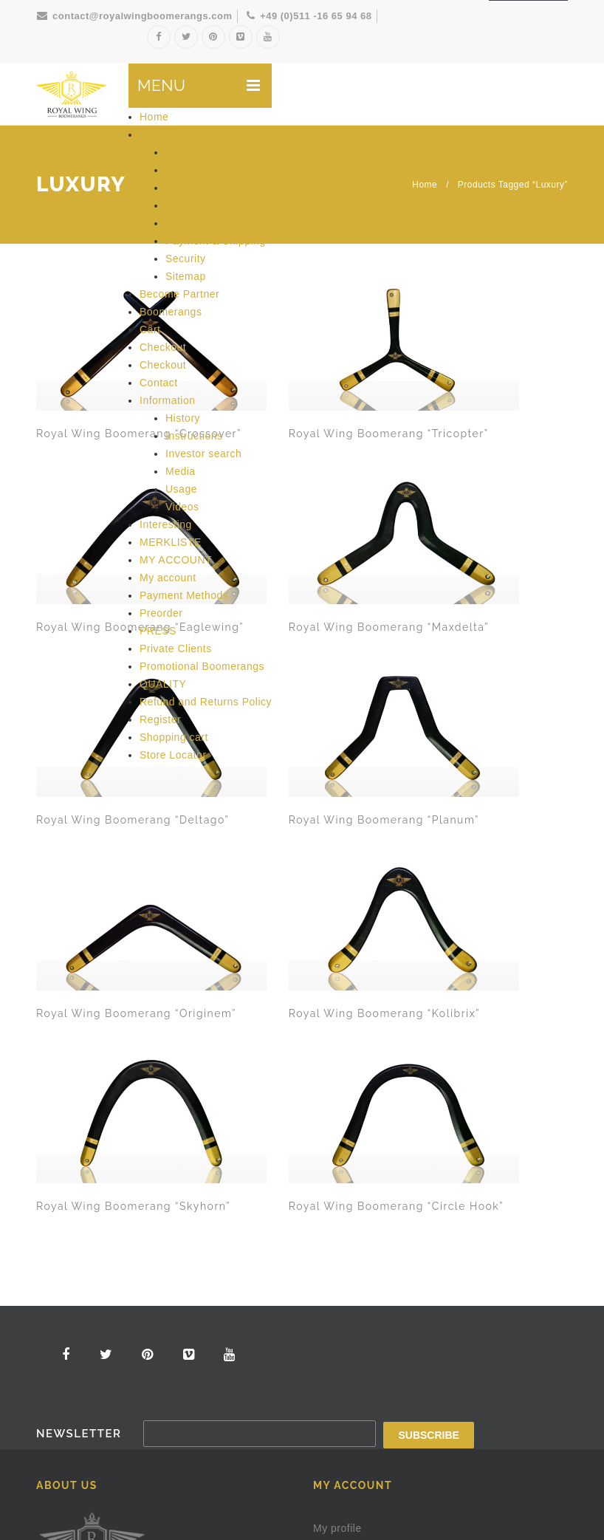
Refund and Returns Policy (206, 702)
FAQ (176, 170)
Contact (159, 383)
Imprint (182, 205)
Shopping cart (174, 737)
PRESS (158, 631)
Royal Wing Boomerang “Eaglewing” (347, 383)
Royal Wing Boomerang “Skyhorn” (69, 697)
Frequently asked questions (104, 1315)
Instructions (194, 436)
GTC (176, 188)
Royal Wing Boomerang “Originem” (346, 540)
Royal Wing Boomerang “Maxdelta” (485, 383)
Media (180, 471)
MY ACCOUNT (176, 560)
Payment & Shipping (215, 241)
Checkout (163, 347)
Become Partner (179, 294)
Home (154, 117)
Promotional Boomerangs (202, 666)
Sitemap (185, 276)
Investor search (203, 453)
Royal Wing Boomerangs (150, 1498)
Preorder (161, 613)
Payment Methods (184, 595)
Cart (150, 329)
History (182, 418)
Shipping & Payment (86, 1385)
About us (161, 134)
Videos (182, 507)
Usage (181, 489)
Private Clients (176, 648)
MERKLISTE (171, 542)
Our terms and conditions (98, 1281)
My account (168, 578)
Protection (505, 1497)
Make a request (427, 1375)
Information (168, 400)
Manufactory (196, 223)
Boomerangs (171, 312)
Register (160, 719)
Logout (330, 1177)
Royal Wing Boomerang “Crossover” (69, 383)
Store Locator (173, 755)
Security (185, 258)
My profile (337, 1038)
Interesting (166, 524)
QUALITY (163, 684)
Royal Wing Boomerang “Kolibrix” (485, 540)
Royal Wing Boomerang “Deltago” (69, 540)
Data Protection (203, 152)
